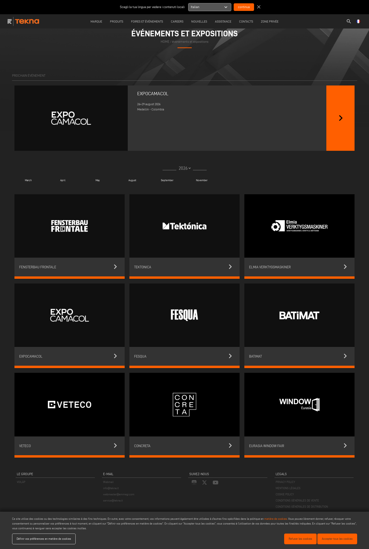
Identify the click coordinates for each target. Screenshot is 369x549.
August (132, 180)
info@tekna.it (111, 488)
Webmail (108, 481)
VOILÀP (21, 481)
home (165, 41)
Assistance (223, 21)
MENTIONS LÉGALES (288, 488)
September (167, 180)
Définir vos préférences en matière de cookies (44, 538)
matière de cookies (275, 518)
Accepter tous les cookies (337, 538)
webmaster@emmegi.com (118, 494)
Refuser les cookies (300, 538)
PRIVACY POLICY (285, 481)
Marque (96, 21)
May (98, 180)
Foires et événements (147, 21)
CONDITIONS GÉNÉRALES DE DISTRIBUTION (302, 506)
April (62, 180)
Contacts (246, 21)
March (28, 180)
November (202, 180)
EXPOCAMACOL (153, 93)
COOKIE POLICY (285, 494)
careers (177, 21)
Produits (116, 21)
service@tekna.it (113, 500)
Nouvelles (199, 21)
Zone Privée (269, 21)
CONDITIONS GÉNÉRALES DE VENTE (297, 500)
